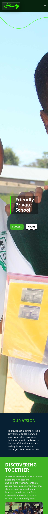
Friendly (11, 6)
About (31, 226)
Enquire (17, 226)
